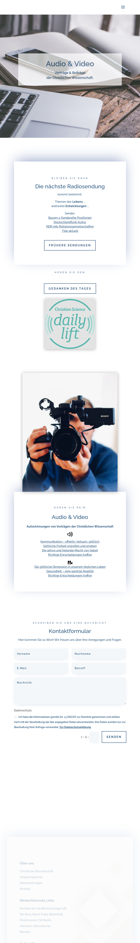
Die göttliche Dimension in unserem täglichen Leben (70, 567)
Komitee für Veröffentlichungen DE (43, 910)
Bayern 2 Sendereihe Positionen (70, 218)
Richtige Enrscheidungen (65, 555)
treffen (87, 555)
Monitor (25, 933)
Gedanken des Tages (70, 288)
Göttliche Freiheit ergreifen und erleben (70, 546)
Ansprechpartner (31, 879)
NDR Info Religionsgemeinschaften (70, 226)
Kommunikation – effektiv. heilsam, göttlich (69, 541)
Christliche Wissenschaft (36, 873)
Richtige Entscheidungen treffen (70, 575)
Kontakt (25, 890)
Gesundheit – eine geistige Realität (70, 571)
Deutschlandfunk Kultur (70, 222)
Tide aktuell (70, 231)
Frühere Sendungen (70, 245)
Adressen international (35, 927)
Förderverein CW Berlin (35, 922)
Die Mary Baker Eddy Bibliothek (41, 916)
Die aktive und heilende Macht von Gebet (70, 550)
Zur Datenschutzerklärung (75, 727)
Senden (114, 737)
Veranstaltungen (31, 884)
